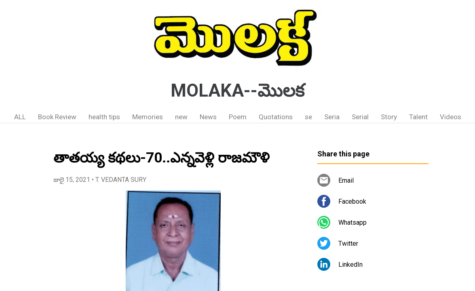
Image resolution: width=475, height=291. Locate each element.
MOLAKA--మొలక (237, 90)
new (181, 117)
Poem (238, 117)
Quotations (276, 117)
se (308, 117)
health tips (104, 117)
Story (389, 117)
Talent (418, 117)
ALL (20, 117)
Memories (147, 117)
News (208, 117)
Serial (360, 117)
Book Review (57, 117)
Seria (332, 117)
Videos (450, 117)
